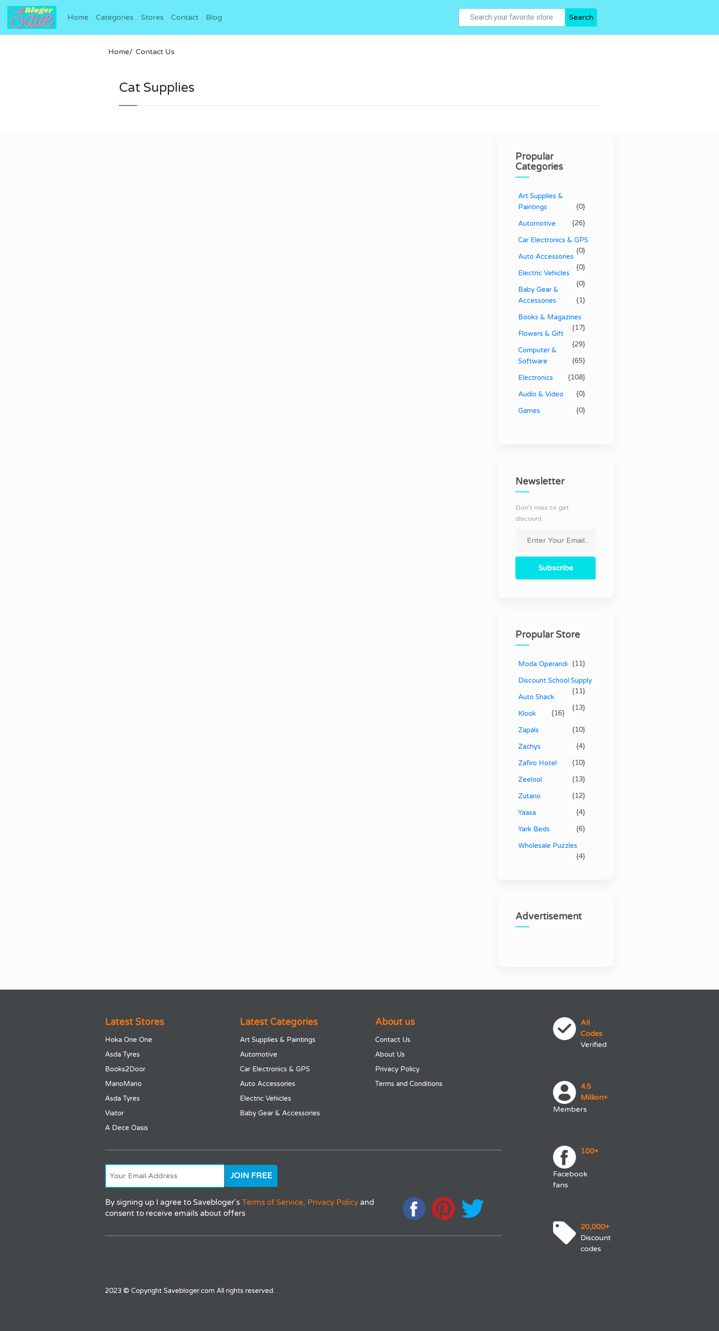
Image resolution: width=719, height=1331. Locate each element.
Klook (527, 713)
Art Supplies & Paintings (277, 1040)
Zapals (528, 730)
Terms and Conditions (408, 1084)
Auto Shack (536, 697)
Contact (185, 17)
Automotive (537, 223)
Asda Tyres (122, 1054)
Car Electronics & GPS (553, 240)
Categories (114, 17)
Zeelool (530, 779)
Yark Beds (534, 829)
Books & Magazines (549, 317)
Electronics (535, 377)
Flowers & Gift (541, 333)
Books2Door (125, 1069)
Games (529, 411)
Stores (152, 17)
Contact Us (155, 51)
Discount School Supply (555, 680)
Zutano (529, 796)
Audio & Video (541, 394)
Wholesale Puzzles (547, 845)
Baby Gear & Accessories (280, 1113)
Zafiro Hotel (537, 763)
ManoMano (123, 1084)
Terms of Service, (273, 1202)
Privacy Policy (397, 1069)
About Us (390, 1054)
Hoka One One (128, 1040)
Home (77, 17)
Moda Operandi (543, 664)
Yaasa (527, 812)
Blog (214, 17)
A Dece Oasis (126, 1128)
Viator (114, 1113)
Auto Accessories (546, 256)
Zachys (529, 746)
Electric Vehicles (544, 273)
